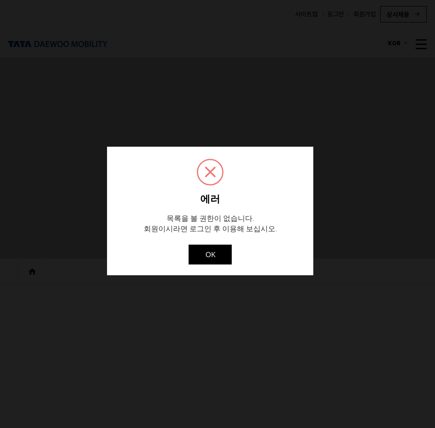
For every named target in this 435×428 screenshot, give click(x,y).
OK (210, 254)
